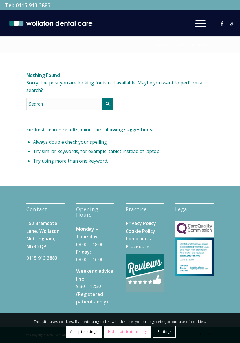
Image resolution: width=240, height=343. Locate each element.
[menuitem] (198, 23)
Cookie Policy (140, 231)
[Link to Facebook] (222, 23)
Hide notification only (127, 331)
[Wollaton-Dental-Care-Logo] (51, 23)
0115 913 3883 (33, 5)
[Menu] (198, 23)
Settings (164, 331)
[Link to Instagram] (230, 23)
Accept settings (84, 331)
